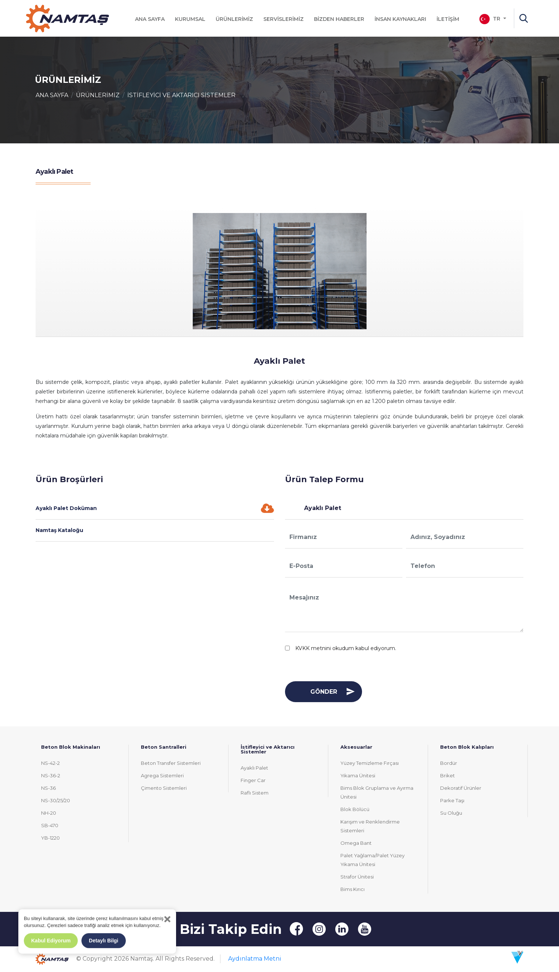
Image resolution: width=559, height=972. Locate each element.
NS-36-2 (50, 775)
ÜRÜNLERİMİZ (98, 95)
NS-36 (48, 788)
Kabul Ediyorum (50, 940)
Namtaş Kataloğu (59, 530)
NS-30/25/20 (55, 800)
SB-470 (49, 825)
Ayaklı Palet (254, 768)
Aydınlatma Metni (254, 958)
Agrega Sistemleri (162, 775)
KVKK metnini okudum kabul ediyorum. (345, 648)
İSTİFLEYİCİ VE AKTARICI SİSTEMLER (181, 95)
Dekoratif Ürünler (460, 788)
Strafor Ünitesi (357, 877)
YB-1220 (50, 838)
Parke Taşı (452, 800)
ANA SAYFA (52, 95)
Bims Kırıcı (352, 889)
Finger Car (253, 780)
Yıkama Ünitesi (357, 775)
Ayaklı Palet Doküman (155, 508)
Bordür (448, 763)
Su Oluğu (451, 813)
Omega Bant (356, 843)
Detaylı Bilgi (103, 940)
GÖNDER (323, 691)
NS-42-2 (50, 763)
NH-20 (48, 813)
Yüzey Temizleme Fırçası (369, 763)
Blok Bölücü (354, 809)
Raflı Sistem (254, 793)
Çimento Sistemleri (164, 788)
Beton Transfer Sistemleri (171, 763)
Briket (447, 775)
